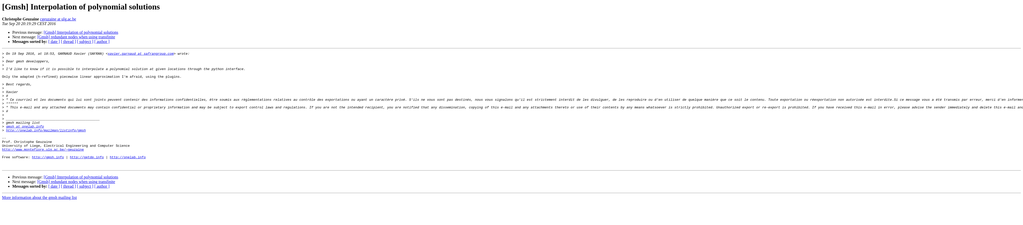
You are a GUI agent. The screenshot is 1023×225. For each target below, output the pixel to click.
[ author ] (102, 41)
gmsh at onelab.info (25, 141)
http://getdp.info (87, 178)
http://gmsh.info (48, 178)
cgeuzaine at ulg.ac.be (58, 19)
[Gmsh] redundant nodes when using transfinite (76, 37)
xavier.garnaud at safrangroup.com (140, 54)
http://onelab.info (128, 178)
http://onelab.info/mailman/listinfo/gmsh (46, 146)
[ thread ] (68, 41)
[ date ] (54, 41)
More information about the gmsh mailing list (39, 220)
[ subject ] (85, 41)
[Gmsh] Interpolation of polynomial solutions (81, 32)
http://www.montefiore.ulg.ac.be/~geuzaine (43, 169)
